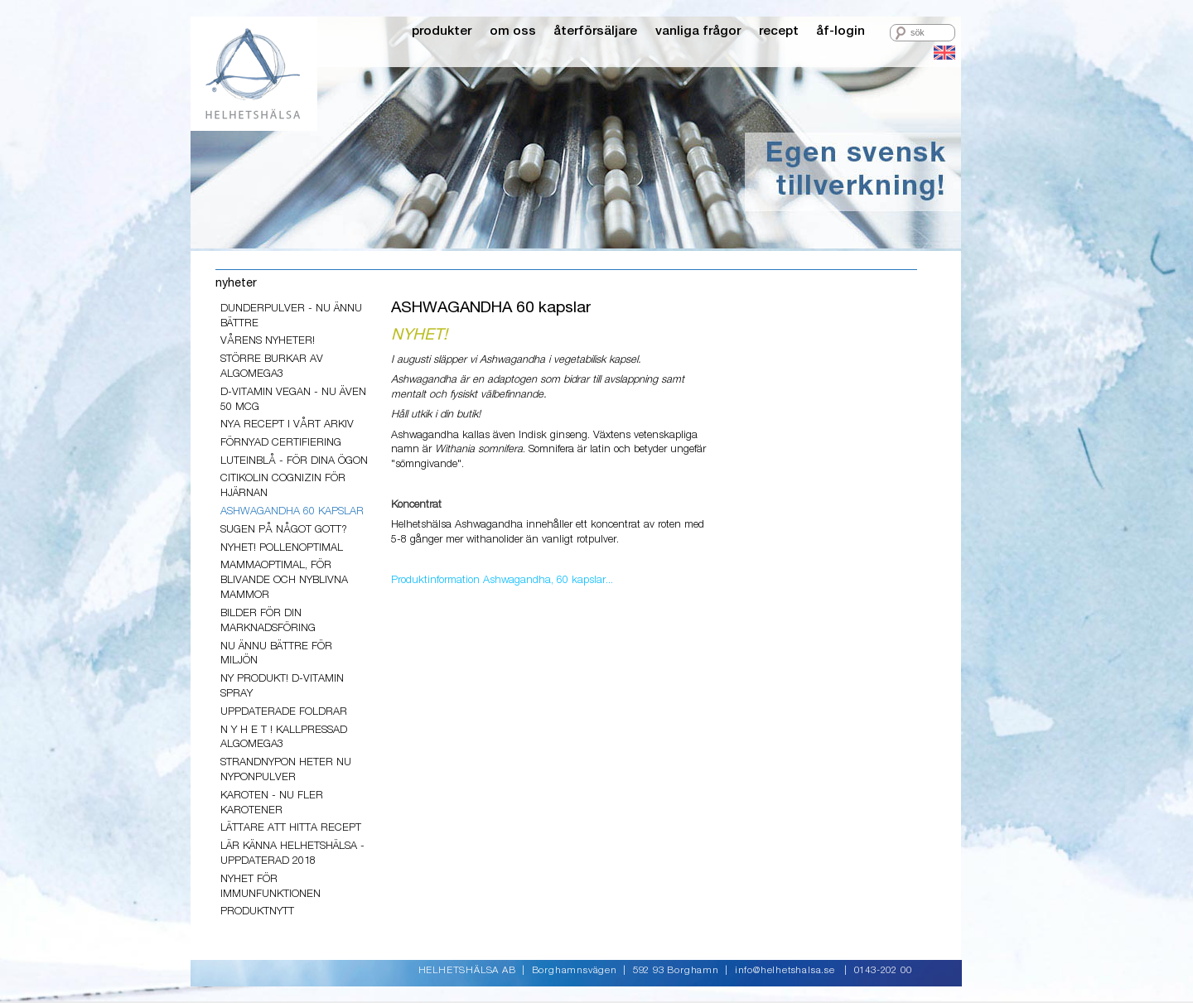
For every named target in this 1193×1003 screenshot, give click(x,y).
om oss (513, 31)
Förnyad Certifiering (280, 442)
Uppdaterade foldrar (283, 711)
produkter (441, 31)
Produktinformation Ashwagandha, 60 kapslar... (502, 580)
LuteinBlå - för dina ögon (294, 461)
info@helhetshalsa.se (785, 971)
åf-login (840, 31)
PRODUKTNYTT (257, 911)
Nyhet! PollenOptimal (281, 547)
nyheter (236, 283)
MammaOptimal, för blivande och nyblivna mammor (284, 580)
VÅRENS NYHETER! (267, 340)
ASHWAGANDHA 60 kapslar (292, 511)
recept (779, 31)
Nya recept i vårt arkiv (287, 424)
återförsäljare (595, 31)
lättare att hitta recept (290, 827)
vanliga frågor (698, 31)
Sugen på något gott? (283, 529)
